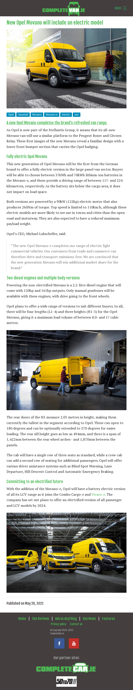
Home (22, 618)
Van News (89, 618)
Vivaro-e (98, 494)
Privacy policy (58, 624)
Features (108, 618)
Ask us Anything (66, 618)
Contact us (76, 624)
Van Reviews (40, 618)
